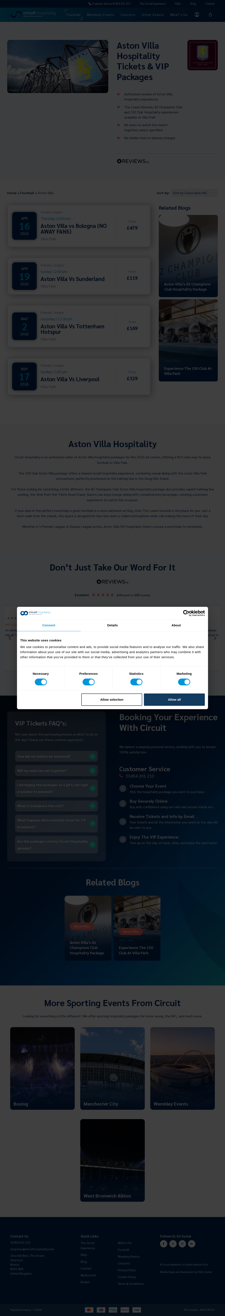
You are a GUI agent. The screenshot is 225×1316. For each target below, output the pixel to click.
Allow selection (111, 699)
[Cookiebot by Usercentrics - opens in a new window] (186, 613)
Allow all (174, 699)
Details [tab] (112, 625)
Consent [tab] (48, 625)
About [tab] (176, 625)
